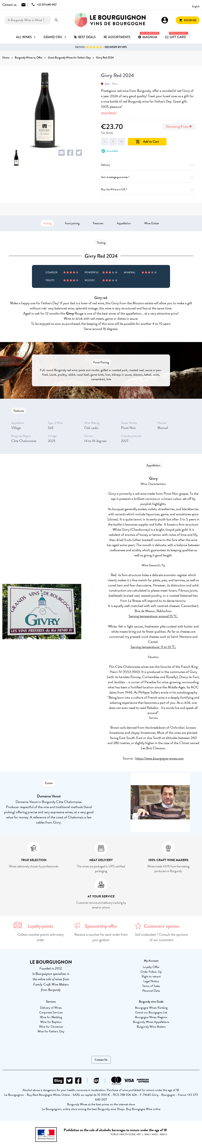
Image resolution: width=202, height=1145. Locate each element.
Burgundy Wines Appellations (151, 1022)
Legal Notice (151, 981)
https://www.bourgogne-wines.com (159, 758)
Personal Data (151, 990)
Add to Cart (147, 141)
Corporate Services (51, 1012)
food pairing (72, 223)
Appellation (124, 223)
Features (98, 223)
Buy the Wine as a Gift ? (148, 189)
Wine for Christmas (51, 1026)
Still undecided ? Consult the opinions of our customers (161, 937)
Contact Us (101, 1060)
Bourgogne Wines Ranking (151, 1007)
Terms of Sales (151, 986)
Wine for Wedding (51, 1017)
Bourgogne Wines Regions (151, 1017)
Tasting (47, 223)
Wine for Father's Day (50, 1031)
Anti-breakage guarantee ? (148, 177)
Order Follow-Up (151, 971)
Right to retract (151, 976)
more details (108, 112)
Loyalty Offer (151, 967)
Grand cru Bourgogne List (151, 1012)
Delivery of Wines (51, 1007)
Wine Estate (151, 223)
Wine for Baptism (51, 1022)
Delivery (148, 165)
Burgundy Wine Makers (151, 1026)
